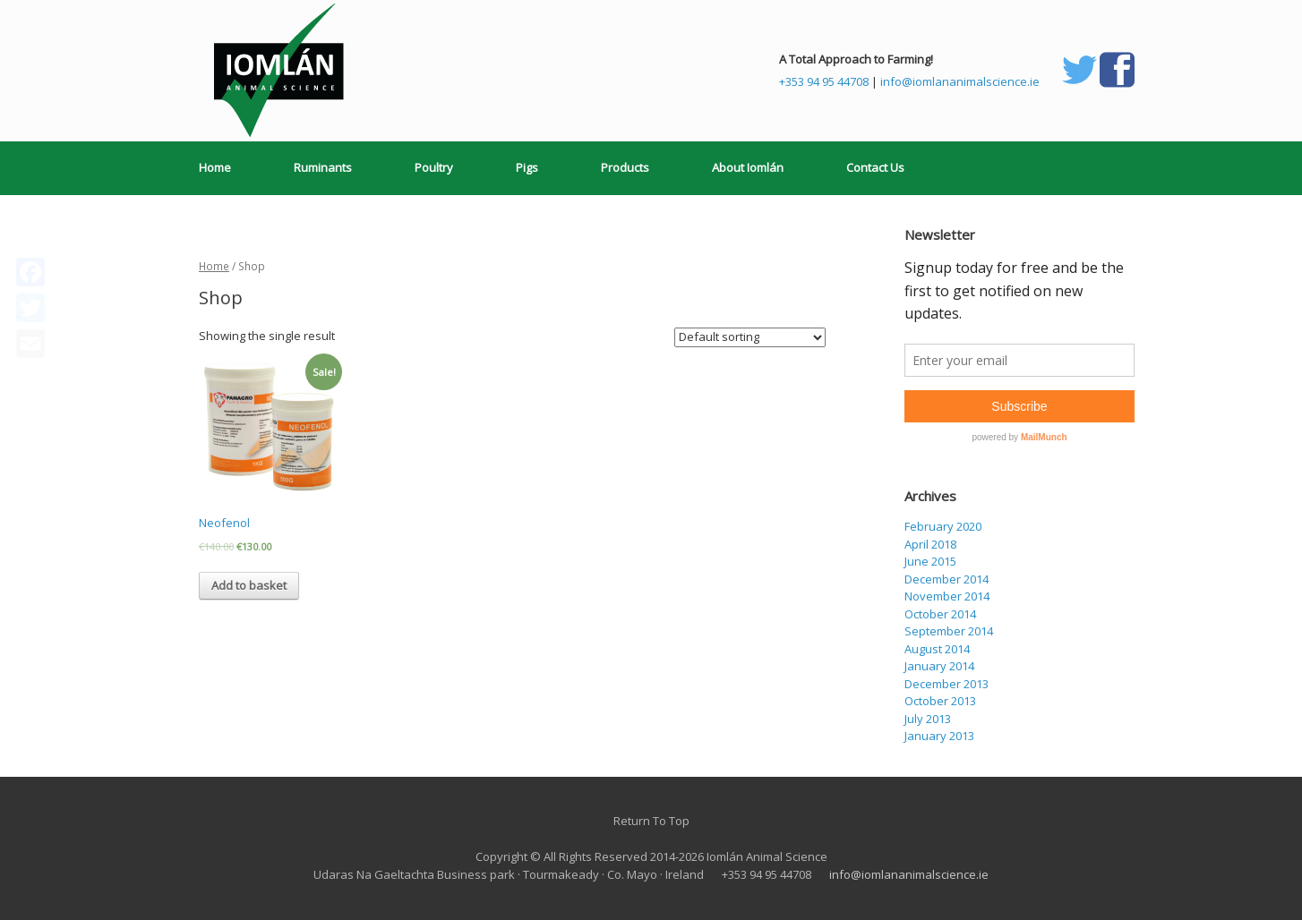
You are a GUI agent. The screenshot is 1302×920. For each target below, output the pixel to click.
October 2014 (940, 614)
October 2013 (940, 701)
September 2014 (948, 631)
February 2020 (942, 526)
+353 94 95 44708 (824, 81)
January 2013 (939, 736)
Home (215, 167)
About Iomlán (748, 167)
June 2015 (930, 561)
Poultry (434, 167)
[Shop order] (750, 337)
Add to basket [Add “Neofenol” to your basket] (249, 585)
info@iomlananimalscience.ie (960, 81)
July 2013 (927, 719)
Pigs (527, 167)
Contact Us (875, 167)
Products (625, 167)
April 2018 (930, 544)
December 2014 (946, 579)
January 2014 (939, 666)
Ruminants (323, 167)
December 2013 (946, 684)
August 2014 (937, 649)
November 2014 (946, 596)
